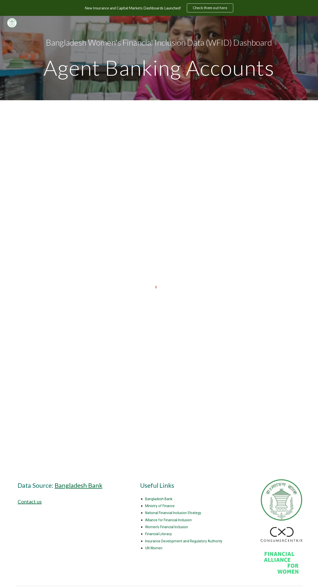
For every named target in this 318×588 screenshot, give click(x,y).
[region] (159, 8)
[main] (159, 58)
